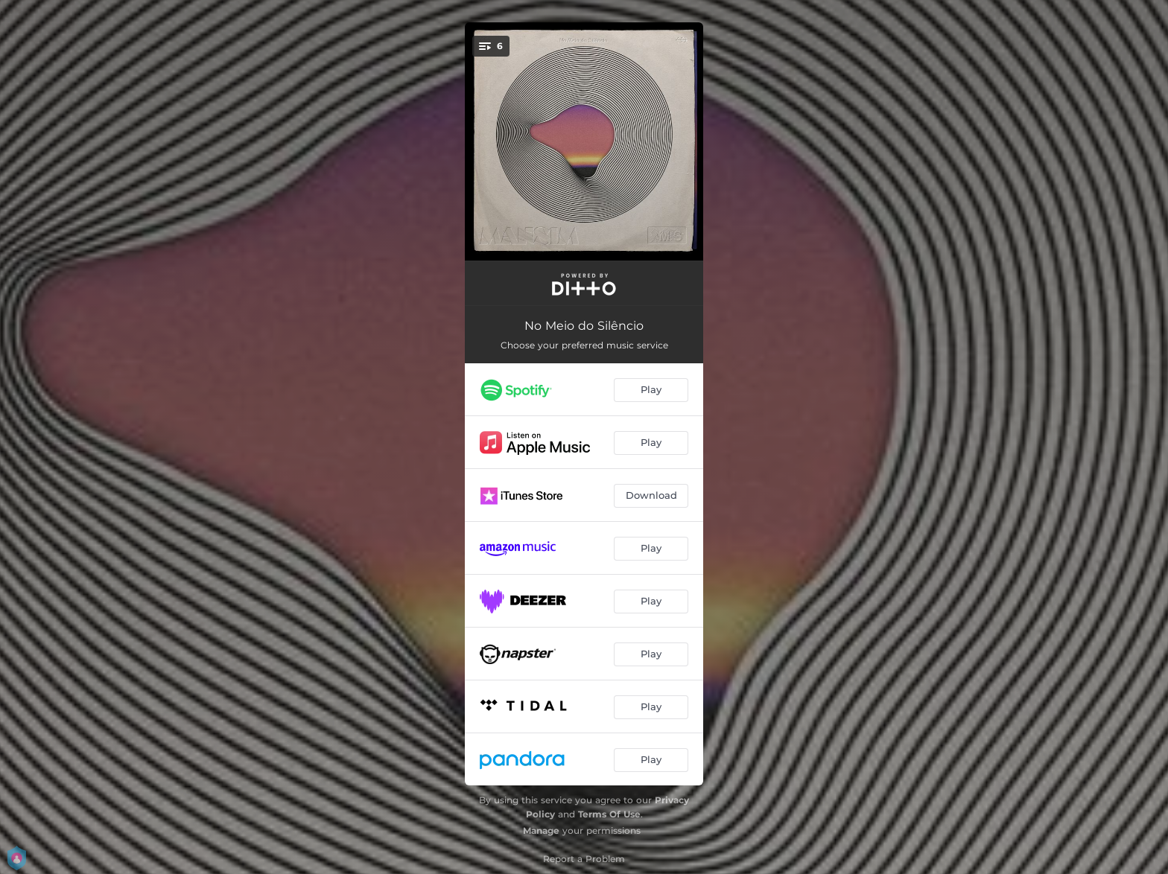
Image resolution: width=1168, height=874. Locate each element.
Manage (541, 830)
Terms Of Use (609, 814)
